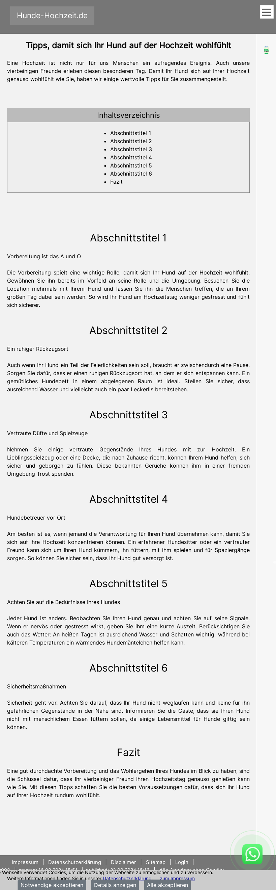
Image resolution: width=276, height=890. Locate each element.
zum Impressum (177, 878)
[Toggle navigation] (266, 12)
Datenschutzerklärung (127, 878)
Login (181, 862)
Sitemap (155, 862)
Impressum (26, 862)
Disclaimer (123, 862)
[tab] (128, 115)
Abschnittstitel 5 (131, 165)
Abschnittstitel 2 (131, 141)
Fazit (116, 181)
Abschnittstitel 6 (131, 173)
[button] (128, 115)
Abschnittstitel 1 (130, 133)
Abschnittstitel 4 (131, 157)
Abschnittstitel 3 (131, 149)
